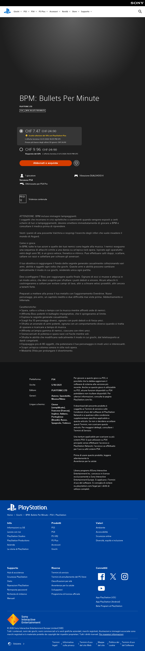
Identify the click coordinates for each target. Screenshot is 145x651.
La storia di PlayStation (18, 549)
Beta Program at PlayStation (109, 606)
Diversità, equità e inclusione (109, 540)
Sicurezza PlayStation (17, 576)
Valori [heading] (99, 523)
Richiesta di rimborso (17, 594)
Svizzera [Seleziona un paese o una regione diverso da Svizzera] (16, 643)
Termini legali (56, 644)
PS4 (33, 11)
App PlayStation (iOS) (106, 597)
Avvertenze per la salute (85, 461)
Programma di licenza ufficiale (65, 594)
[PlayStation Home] (7, 11)
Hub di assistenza (15, 572)
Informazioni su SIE (16, 527)
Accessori (54, 11)
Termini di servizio (60, 572)
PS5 (25, 11)
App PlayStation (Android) (108, 601)
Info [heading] (9, 523)
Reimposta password (17, 589)
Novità (65, 11)
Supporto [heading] (12, 568)
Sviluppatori (57, 589)
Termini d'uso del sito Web (86, 644)
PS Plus (42, 11)
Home (10, 514)
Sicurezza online (103, 536)
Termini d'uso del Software (128, 644)
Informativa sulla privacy (68, 644)
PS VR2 (54, 536)
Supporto (85, 11)
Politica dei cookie (114, 644)
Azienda (11, 544)
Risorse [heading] (55, 568)
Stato (9, 581)
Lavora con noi (14, 531)
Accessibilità (102, 531)
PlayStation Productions (18, 540)
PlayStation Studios (16, 536)
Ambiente (100, 527)
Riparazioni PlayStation (18, 585)
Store (74, 11)
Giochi (16, 11)
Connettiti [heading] (101, 568)
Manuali (11, 598)
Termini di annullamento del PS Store (68, 576)
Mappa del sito (101, 644)
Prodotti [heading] (56, 523)
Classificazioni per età (61, 581)
